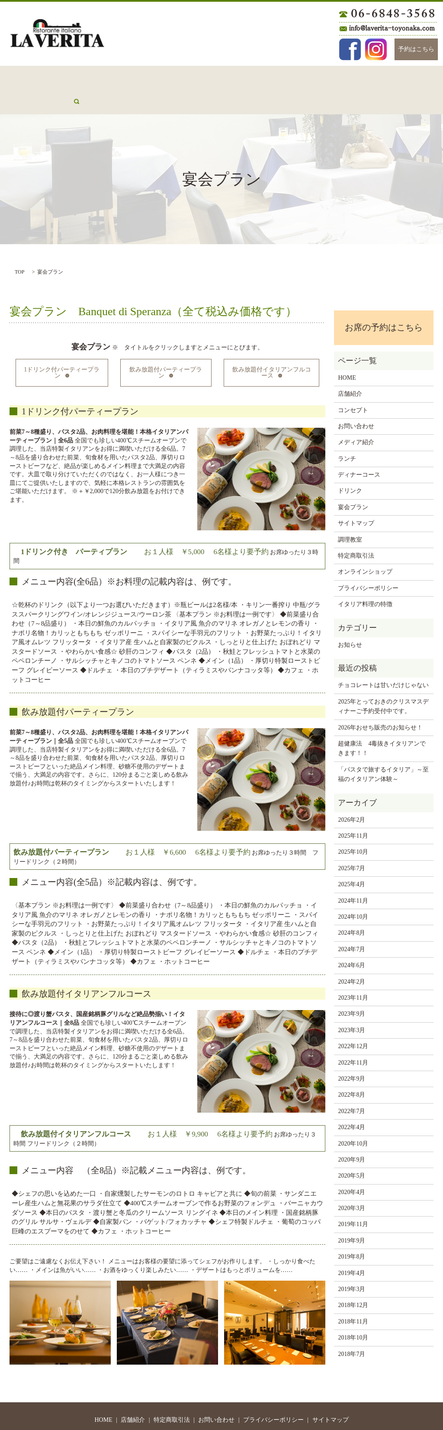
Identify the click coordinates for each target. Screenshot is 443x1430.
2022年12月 (353, 1019)
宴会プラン (330, 76)
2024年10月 (353, 890)
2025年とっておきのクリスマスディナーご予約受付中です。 (383, 679)
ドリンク (288, 76)
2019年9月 (351, 1213)
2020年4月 (351, 1165)
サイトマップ (356, 496)
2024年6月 (351, 938)
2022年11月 (353, 1036)
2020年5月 (351, 1149)
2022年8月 (351, 1068)
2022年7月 (351, 1084)
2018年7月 (351, 1327)
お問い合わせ (153, 76)
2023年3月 (351, 1003)
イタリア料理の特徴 (365, 577)
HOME (28, 76)
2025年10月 (353, 825)
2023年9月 (351, 987)
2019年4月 (351, 1246)
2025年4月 (351, 857)
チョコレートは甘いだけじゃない (383, 658)
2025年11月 (353, 809)
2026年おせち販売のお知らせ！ (380, 700)
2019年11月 (353, 1197)
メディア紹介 (378, 76)
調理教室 (350, 513)
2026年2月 (351, 793)
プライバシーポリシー (368, 561)
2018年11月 (353, 1294)
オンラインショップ (365, 545)
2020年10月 (353, 1117)
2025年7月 (351, 841)
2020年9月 (351, 1133)
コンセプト (106, 76)
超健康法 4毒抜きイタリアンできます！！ (382, 721)
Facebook (350, 49)
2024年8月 (351, 906)
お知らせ (350, 618)
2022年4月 (351, 1100)
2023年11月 (353, 971)
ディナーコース (240, 76)
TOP (19, 245)
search (417, 76)
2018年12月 (353, 1278)
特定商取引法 (356, 529)
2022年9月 (351, 1052)
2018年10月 (353, 1310)
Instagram (376, 49)
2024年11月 (353, 874)
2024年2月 (351, 955)
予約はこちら (416, 49)
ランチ (195, 76)
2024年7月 (351, 922)
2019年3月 (351, 1262)
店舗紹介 (64, 76)
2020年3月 (351, 1181)
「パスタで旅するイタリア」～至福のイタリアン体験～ (383, 747)
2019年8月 (351, 1230)
